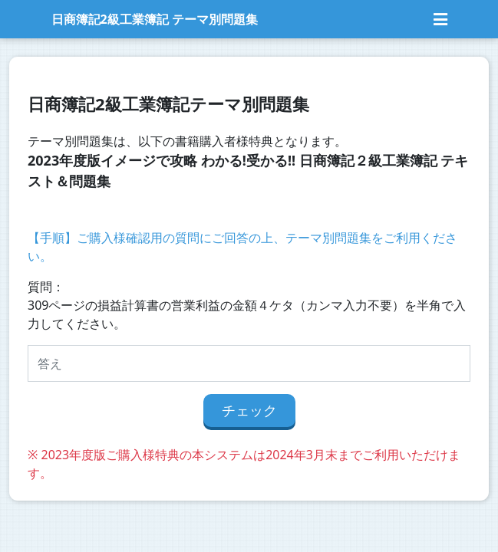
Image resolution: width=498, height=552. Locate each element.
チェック (249, 410)
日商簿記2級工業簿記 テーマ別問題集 (154, 19)
